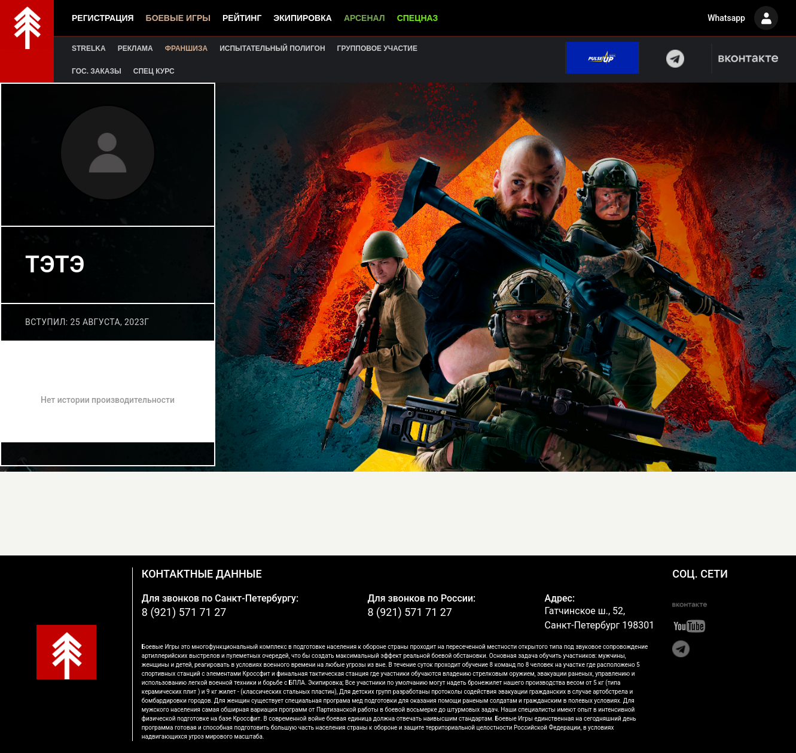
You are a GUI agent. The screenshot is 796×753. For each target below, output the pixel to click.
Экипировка (302, 18)
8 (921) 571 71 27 (184, 612)
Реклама (135, 48)
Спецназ (417, 18)
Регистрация (103, 18)
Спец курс (154, 71)
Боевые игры (178, 18)
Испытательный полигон (272, 48)
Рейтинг (241, 18)
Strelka (89, 48)
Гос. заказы (96, 71)
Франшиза (186, 48)
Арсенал (364, 18)
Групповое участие (377, 48)
